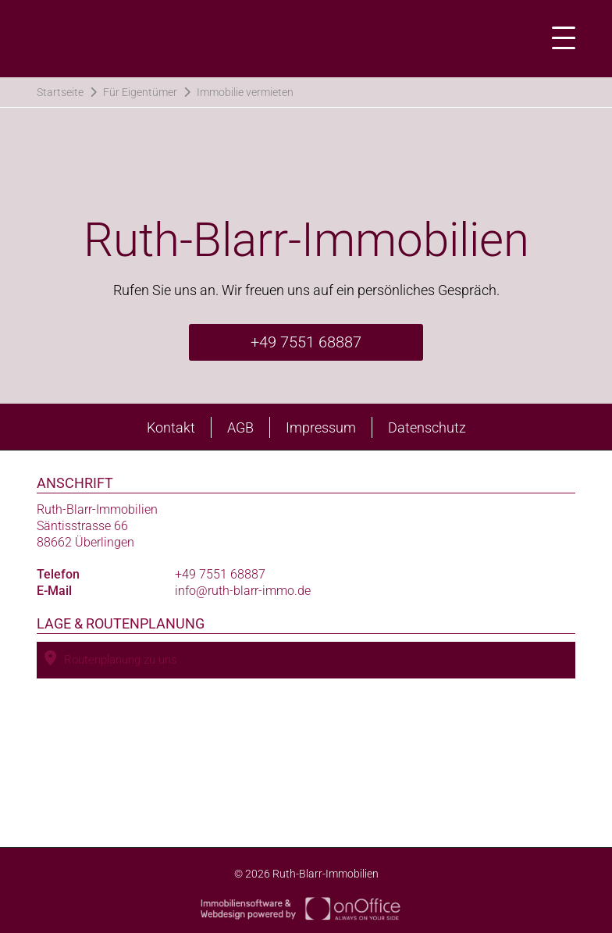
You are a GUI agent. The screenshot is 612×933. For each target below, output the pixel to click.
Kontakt (171, 427)
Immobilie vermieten (245, 92)
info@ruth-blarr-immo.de (243, 590)
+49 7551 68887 (306, 342)
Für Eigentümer (140, 92)
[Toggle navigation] (559, 38)
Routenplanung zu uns (110, 658)
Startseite (60, 92)
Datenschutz (427, 427)
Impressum (321, 427)
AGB (240, 427)
